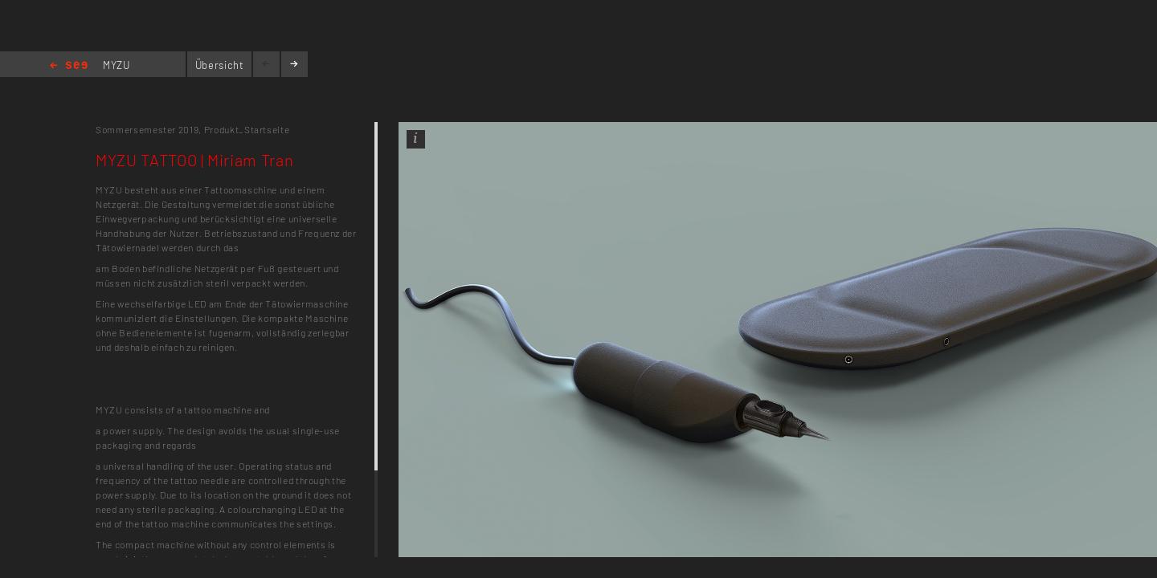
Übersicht (219, 65)
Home (69, 66)
